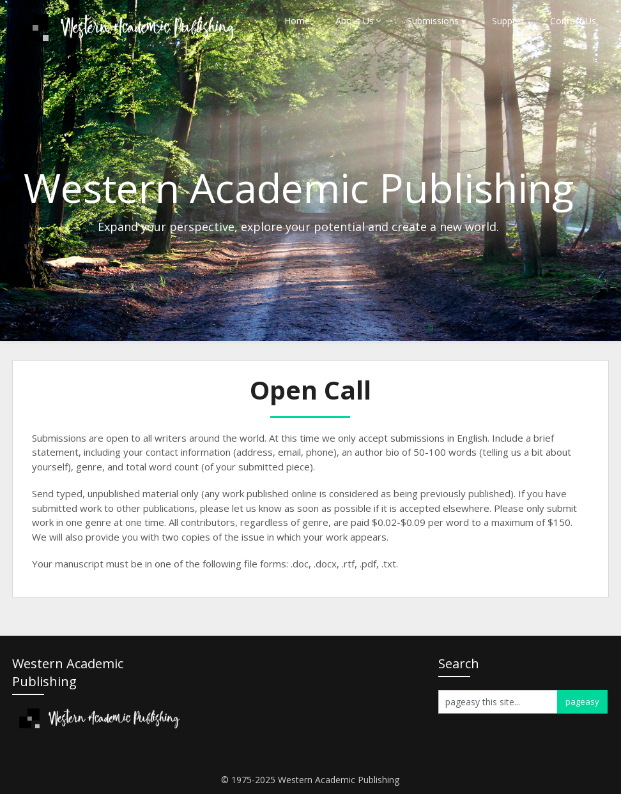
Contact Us (573, 21)
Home (297, 21)
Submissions (433, 21)
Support (508, 21)
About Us (354, 21)
